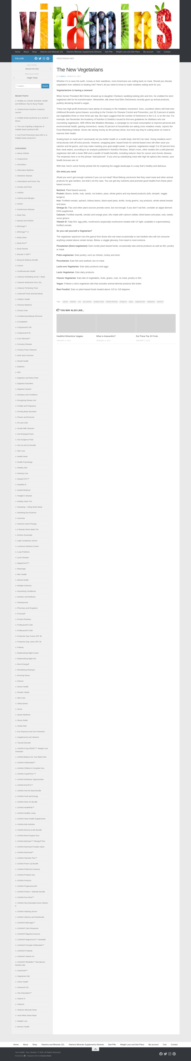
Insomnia (21, 518)
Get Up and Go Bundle (26, 445)
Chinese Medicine (24, 305)
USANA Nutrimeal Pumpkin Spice (30, 847)
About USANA (23, 153)
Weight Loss (22, 1021)
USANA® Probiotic (25, 951)
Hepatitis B (21, 484)
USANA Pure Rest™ (25, 897)
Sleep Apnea (22, 703)
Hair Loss (21, 451)
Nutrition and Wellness (26, 597)
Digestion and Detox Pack (27, 378)
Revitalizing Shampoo (26, 670)
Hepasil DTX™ (23, 479)
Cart (158, 52)
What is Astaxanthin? (106, 336)
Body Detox (22, 237)
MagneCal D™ (23, 563)
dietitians (73, 302)
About (26, 52)
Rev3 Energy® (23, 664)
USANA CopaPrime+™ (26, 774)
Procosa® (21, 614)
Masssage (21, 569)
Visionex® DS (23, 987)
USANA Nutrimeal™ (25, 852)
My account (148, 52)
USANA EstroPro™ (25, 785)
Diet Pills (109, 52)
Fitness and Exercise (25, 417)
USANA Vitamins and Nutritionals (30, 917)
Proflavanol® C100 (25, 625)
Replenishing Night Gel (26, 658)
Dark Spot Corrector (25, 355)
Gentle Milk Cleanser (25, 428)
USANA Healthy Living (26, 813)
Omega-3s (123, 302)
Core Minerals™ (23, 338)
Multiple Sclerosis (24, 586)
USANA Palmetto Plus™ (27, 858)
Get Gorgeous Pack (25, 440)
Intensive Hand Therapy (27, 524)
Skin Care (21, 698)
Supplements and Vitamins (28, 737)
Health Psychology (24, 462)
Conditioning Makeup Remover (29, 316)
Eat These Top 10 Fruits (147, 336)
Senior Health (22, 687)
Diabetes (20, 367)
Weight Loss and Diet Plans (128, 52)
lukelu (62, 76)
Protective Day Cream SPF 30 (29, 636)
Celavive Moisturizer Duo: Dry (29, 282)
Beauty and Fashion (25, 221)
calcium (65, 302)
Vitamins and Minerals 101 (51, 52)
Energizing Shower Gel (26, 400)
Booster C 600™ (24, 254)
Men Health (22, 574)
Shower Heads (23, 692)
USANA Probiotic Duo (26, 875)
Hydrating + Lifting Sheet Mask (29, 507)
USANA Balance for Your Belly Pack (31, 757)
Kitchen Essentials (24, 535)
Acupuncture (22, 159)
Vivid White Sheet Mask (27, 1015)
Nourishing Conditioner (26, 591)
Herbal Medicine (23, 490)
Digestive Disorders (25, 383)
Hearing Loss (22, 473)
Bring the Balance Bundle (27, 260)
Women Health (23, 1027)
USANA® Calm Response (27, 928)
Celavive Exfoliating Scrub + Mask (31, 277)
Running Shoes (23, 675)
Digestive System (24, 389)
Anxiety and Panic (24, 187)
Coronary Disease (24, 344)
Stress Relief (22, 720)
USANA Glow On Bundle (27, 802)
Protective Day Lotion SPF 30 (29, 642)
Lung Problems (23, 552)
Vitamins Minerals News (27, 1010)
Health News (22, 456)
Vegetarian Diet (65, 58)
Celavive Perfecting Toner (27, 288)
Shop (34, 52)
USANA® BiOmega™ (26, 923)
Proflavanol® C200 (25, 630)
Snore (19, 709)
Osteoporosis (22, 602)
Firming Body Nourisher (27, 411)
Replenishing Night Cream (28, 653)
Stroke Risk (22, 726)
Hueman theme (45, 1056)
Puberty (20, 647)
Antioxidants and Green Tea (28, 181)
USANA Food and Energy (27, 796)
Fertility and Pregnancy (26, 406)
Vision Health (22, 982)
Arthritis (20, 192)
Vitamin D (21, 999)
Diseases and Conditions (27, 395)
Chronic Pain (22, 310)
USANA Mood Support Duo (28, 835)
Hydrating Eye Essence (26, 513)
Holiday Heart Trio (24, 501)
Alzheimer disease (24, 176)
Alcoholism (21, 164)
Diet (19, 372)
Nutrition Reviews (111, 302)
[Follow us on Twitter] (39, 58)
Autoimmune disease (25, 209)
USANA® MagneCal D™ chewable (31, 939)
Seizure (20, 681)
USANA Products (24, 880)
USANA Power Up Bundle (27, 864)
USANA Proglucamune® (27, 886)
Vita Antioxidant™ (24, 993)
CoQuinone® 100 (24, 327)
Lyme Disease (23, 557)
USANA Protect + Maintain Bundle (31, 892)
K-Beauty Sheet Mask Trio (27, 529)
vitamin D (160, 302)
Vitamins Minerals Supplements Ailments (84, 52)
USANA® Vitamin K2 (25, 956)
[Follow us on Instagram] (43, 58)
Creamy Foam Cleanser (27, 350)
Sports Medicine (23, 715)
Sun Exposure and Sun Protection (31, 731)
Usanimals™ (22, 970)
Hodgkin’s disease (24, 496)
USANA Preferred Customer (28, 869)
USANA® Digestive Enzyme (28, 934)
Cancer (20, 265)
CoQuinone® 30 (23, 333)
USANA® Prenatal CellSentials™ (30, 945)
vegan (131, 302)
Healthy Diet (22, 468)
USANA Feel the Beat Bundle (29, 791)
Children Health (23, 299)
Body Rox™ (22, 243)
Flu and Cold (22, 423)
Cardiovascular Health (26, 271)
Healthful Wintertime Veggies (70, 336)
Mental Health (23, 580)
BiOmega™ (22, 226)
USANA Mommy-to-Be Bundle (29, 830)
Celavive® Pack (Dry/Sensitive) (30, 294)
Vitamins (20, 1004)
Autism (20, 204)
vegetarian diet (140, 302)
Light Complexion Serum (27, 541)
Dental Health (22, 361)
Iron (79, 302)
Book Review (22, 249)
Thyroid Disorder (24, 743)
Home (17, 52)
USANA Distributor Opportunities (30, 779)
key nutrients (87, 302)
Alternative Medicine (25, 170)
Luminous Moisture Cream (28, 546)
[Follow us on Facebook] (36, 58)
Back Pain (21, 215)
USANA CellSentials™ (26, 762)
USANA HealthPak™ (25, 807)
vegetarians (151, 302)
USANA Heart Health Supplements (31, 819)
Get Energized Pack (25, 434)
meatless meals (99, 302)
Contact (167, 52)
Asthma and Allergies (25, 198)
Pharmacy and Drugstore (27, 608)
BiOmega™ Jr (23, 232)
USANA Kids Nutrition (26, 824)
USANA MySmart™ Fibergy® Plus (31, 841)
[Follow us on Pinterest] (47, 58)
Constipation (22, 322)
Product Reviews (24, 619)
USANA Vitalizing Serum (27, 911)
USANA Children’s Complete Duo (30, 768)
